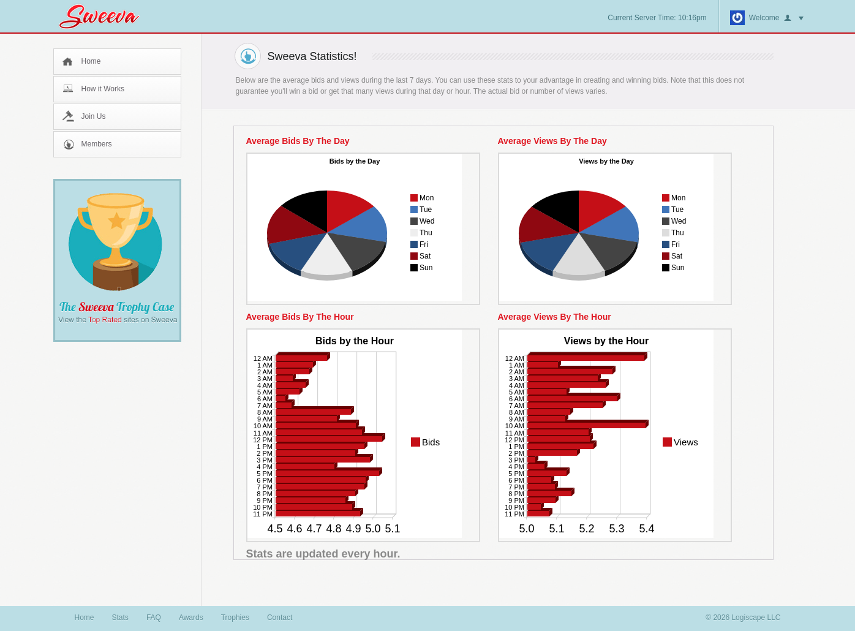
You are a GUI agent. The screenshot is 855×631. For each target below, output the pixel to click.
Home (91, 61)
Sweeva (105, 16)
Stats (120, 617)
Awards (191, 617)
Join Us (93, 116)
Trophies (235, 617)
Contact (279, 617)
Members (96, 144)
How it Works (102, 89)
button (793, 18)
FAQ (153, 617)
